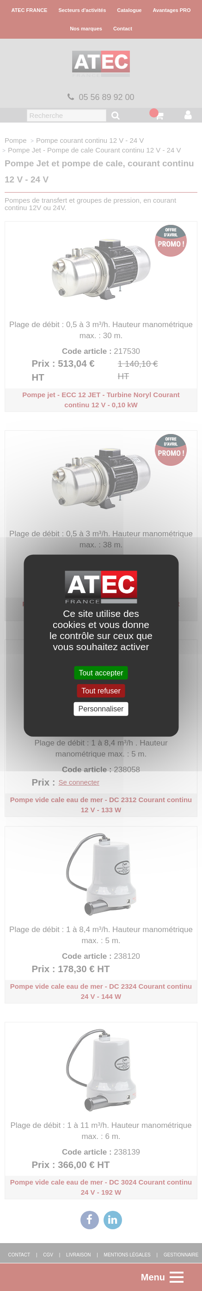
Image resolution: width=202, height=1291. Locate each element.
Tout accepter (101, 673)
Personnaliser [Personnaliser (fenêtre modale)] (101, 709)
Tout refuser (100, 691)
